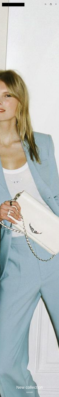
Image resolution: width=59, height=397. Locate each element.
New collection (29, 387)
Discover (29, 392)
